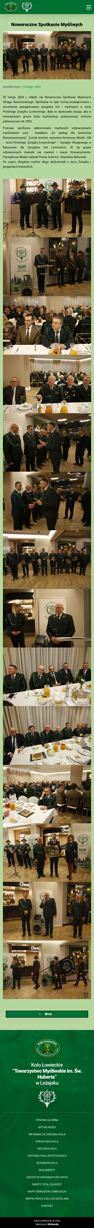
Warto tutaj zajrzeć (47, 1184)
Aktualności (47, 1127)
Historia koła (47, 1148)
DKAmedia (53, 1224)
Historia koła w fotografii (47, 1155)
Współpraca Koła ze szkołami (47, 1198)
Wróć (45, 1014)
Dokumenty (47, 1170)
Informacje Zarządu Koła (47, 1134)
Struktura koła (47, 1141)
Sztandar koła (47, 1162)
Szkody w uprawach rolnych (47, 1177)
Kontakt (47, 1205)
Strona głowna (47, 1120)
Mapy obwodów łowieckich (47, 1191)
